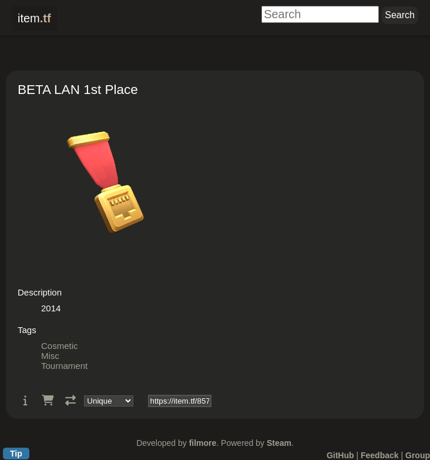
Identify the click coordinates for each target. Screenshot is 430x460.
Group (417, 455)
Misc (50, 356)
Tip (16, 453)
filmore (203, 443)
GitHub (340, 455)
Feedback (380, 455)
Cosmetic (59, 346)
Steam (279, 443)
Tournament (64, 366)
